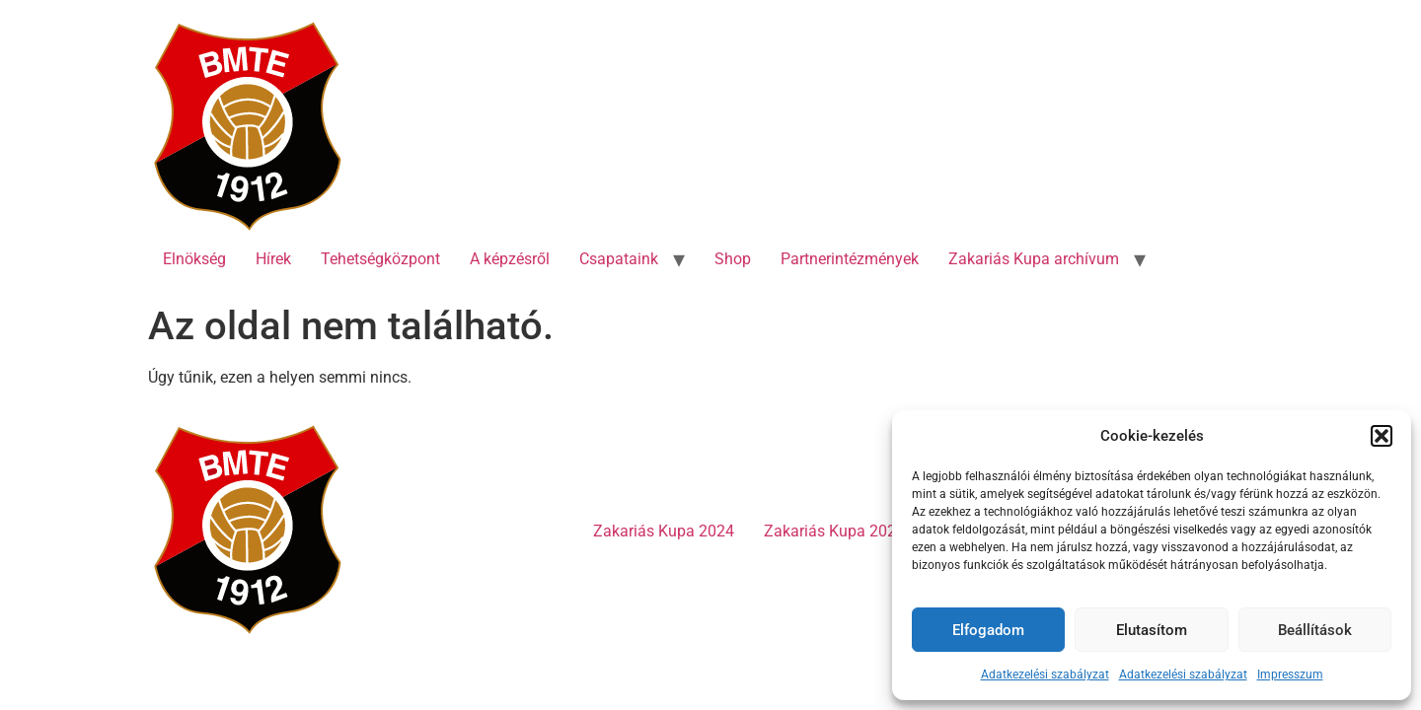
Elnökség (194, 258)
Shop (732, 258)
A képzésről (510, 258)
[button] (1381, 436)
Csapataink (618, 258)
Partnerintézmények (850, 258)
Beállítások (1315, 630)
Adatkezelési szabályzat (1045, 674)
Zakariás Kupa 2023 (834, 531)
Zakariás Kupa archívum (1033, 258)
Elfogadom (988, 630)
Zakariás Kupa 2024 (663, 531)
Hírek (273, 258)
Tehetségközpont (380, 258)
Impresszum (1290, 674)
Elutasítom (1151, 630)
